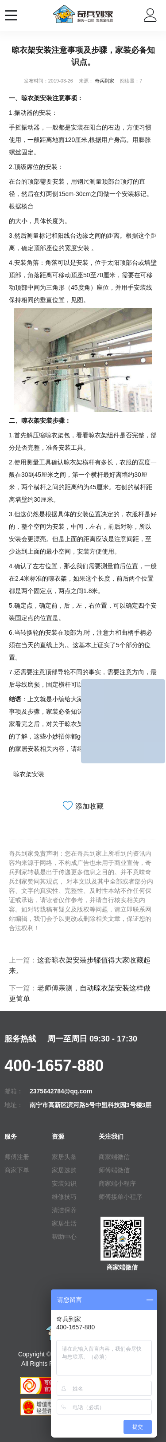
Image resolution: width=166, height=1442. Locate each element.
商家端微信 (114, 1156)
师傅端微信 (114, 1170)
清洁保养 (64, 1210)
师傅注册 (16, 1156)
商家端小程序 (117, 1183)
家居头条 (64, 1156)
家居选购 (64, 1170)
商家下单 (16, 1170)
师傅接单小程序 (120, 1196)
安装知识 (64, 1183)
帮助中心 (64, 1236)
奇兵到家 (104, 80)
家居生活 (64, 1223)
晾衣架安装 (28, 774)
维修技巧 (64, 1196)
